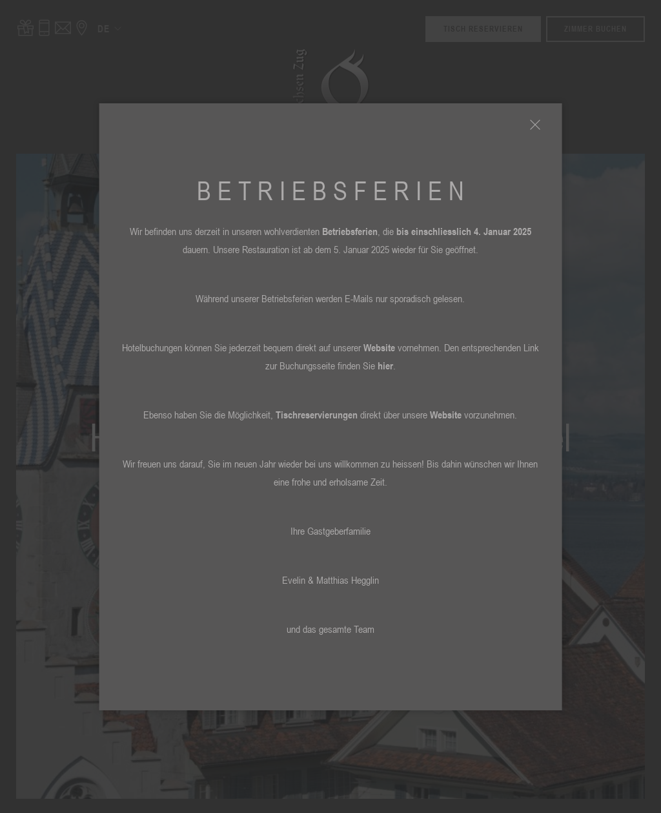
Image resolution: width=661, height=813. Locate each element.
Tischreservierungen (317, 414)
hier (385, 365)
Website (379, 347)
